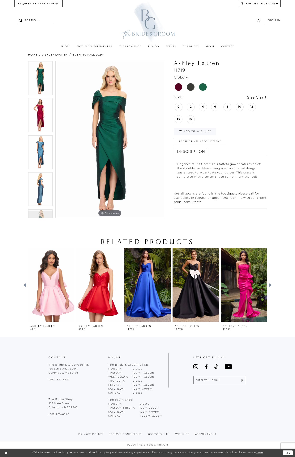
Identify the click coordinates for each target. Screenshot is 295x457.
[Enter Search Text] (35, 20)
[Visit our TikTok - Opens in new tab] (216, 366)
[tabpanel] (40, 79)
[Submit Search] (21, 20)
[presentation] (51, 285)
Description (191, 152)
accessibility (158, 434)
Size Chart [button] (256, 98)
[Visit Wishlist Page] (259, 20)
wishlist (182, 434)
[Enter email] (219, 380)
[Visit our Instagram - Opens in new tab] (195, 367)
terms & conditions (125, 434)
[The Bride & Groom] (147, 21)
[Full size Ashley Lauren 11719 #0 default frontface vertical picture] (110, 139)
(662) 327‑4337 (59, 380)
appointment (206, 434)
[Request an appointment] (38, 3)
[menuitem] (38, 3)
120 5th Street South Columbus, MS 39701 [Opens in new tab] (63, 371)
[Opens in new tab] (251, 194)
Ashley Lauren (55, 54)
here (259, 452)
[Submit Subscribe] (242, 380)
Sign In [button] (274, 20)
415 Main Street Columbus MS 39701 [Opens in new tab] (63, 405)
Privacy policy (90, 434)
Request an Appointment (200, 141)
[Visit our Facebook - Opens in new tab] (206, 366)
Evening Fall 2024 (88, 54)
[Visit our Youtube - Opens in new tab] (228, 366)
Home (32, 54)
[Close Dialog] (6, 453)
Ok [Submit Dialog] (288, 452)
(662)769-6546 (59, 414)
